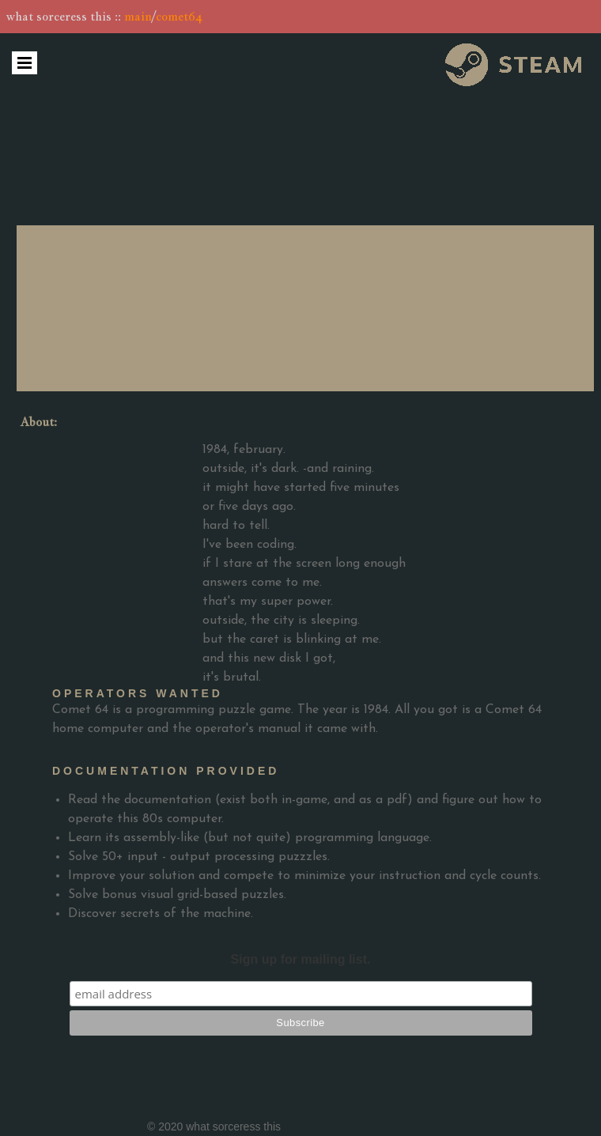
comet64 (179, 16)
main (138, 16)
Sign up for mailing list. (301, 959)
